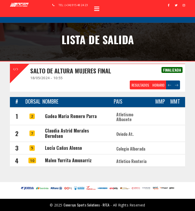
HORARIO (158, 85)
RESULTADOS (140, 85)
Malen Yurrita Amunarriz (68, 160)
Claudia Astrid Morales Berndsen (67, 133)
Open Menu (97, 9)
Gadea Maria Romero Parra (71, 116)
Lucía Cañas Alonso (63, 147)
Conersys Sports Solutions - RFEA (86, 204)
